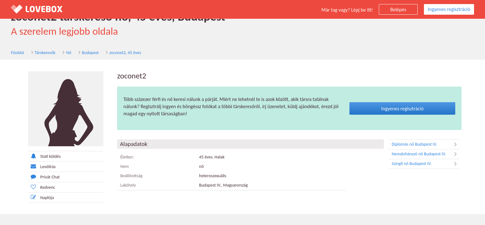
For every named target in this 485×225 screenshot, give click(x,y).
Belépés (398, 9)
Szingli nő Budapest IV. (426, 164)
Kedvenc (41, 187)
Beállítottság (131, 175)
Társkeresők (45, 52)
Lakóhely (128, 185)
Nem (124, 166)
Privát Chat (44, 177)
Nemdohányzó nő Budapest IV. (426, 154)
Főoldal (17, 52)
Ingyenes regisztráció (449, 9)
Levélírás (42, 166)
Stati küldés (44, 156)
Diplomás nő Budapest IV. (426, 144)
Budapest (90, 52)
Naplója (41, 197)
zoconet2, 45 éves (125, 52)
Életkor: (127, 157)
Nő (68, 52)
